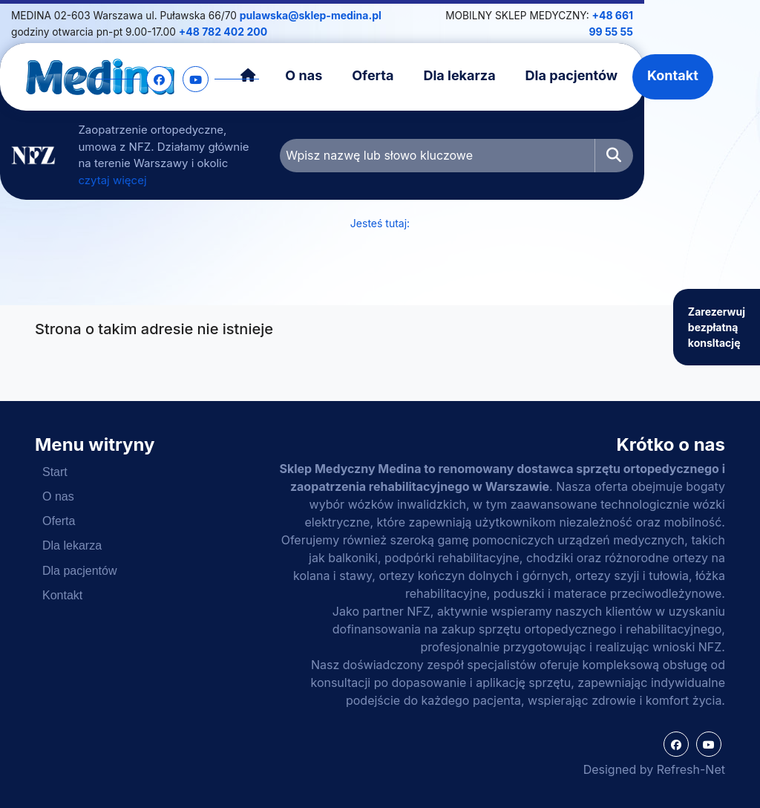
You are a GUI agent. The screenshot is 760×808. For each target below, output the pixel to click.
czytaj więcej (240, 162)
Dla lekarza (506, 74)
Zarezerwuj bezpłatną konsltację (716, 321)
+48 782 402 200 (208, 31)
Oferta (419, 74)
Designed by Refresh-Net (654, 769)
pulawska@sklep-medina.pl (339, 15)
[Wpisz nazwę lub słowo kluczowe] (509, 146)
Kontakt (719, 74)
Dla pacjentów (617, 74)
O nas (350, 74)
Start (55, 471)
